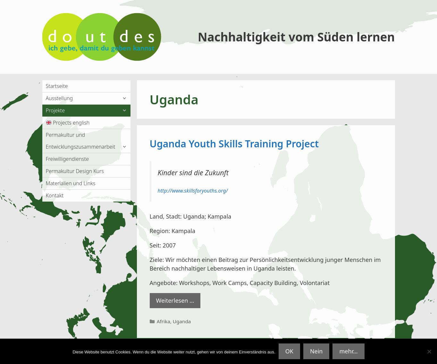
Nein (316, 351)
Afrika (163, 321)
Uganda (182, 321)
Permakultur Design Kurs (75, 171)
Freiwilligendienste (67, 158)
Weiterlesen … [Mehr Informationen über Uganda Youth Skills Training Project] (175, 300)
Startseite (57, 86)
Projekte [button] (88, 111)
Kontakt (55, 195)
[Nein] (429, 351)
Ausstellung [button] (88, 98)
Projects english (68, 122)
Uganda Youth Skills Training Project (234, 143)
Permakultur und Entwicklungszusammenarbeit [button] (88, 142)
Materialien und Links (71, 183)
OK (289, 351)
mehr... (348, 351)
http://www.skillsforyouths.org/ (193, 190)
